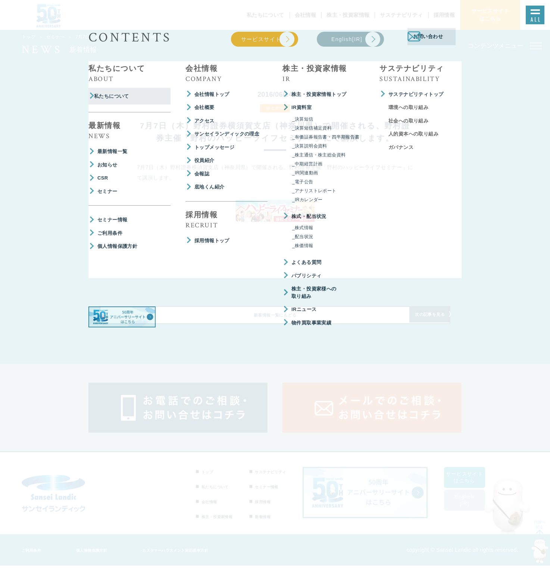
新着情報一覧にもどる (275, 320)
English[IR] (473, 507)
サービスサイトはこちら (473, 485)
